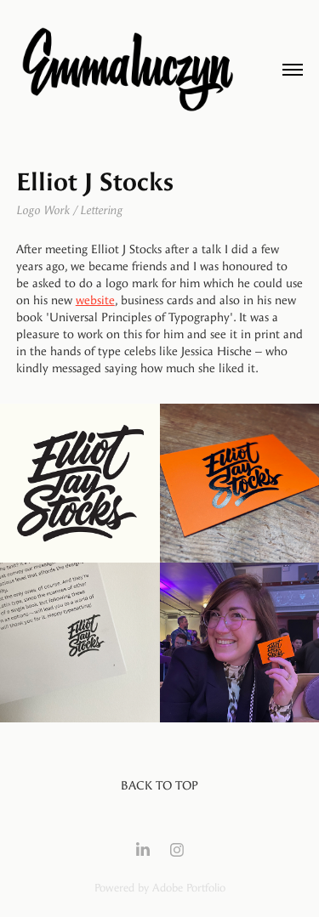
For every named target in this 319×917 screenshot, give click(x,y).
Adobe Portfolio (188, 887)
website (95, 300)
